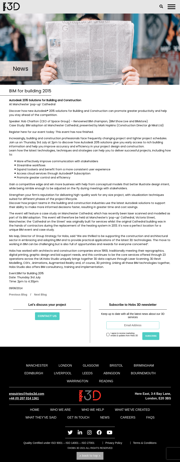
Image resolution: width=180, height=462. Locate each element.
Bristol (116, 365)
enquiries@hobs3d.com (26, 393)
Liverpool (63, 373)
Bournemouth (143, 373)
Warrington (77, 381)
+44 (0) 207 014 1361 (24, 398)
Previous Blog (18, 294)
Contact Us (47, 316)
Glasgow (91, 365)
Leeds (87, 373)
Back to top (90, 456)
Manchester (37, 365)
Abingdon (111, 373)
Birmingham (144, 365)
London (65, 365)
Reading (106, 381)
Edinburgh (33, 373)
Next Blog (40, 294)
